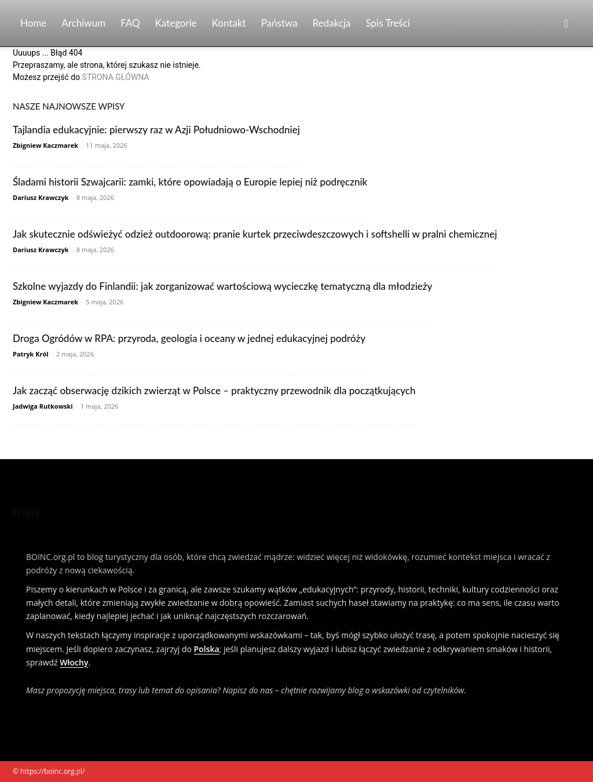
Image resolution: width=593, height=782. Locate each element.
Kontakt (229, 23)
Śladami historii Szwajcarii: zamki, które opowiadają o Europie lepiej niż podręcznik (190, 182)
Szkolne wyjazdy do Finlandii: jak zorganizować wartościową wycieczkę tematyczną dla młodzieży (222, 286)
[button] (566, 24)
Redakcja (332, 23)
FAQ (130, 23)
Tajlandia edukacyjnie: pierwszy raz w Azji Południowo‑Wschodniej (156, 129)
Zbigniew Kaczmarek (45, 145)
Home (33, 23)
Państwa (279, 23)
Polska (206, 648)
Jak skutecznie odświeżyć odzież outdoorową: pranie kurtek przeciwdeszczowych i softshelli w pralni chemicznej (255, 234)
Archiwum (83, 23)
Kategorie (176, 23)
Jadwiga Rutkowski (43, 406)
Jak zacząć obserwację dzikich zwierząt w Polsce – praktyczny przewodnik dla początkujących (214, 390)
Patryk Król (31, 354)
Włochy (74, 662)
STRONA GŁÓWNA (115, 77)
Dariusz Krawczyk (41, 197)
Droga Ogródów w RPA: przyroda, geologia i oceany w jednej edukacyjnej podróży (189, 338)
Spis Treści (388, 23)
